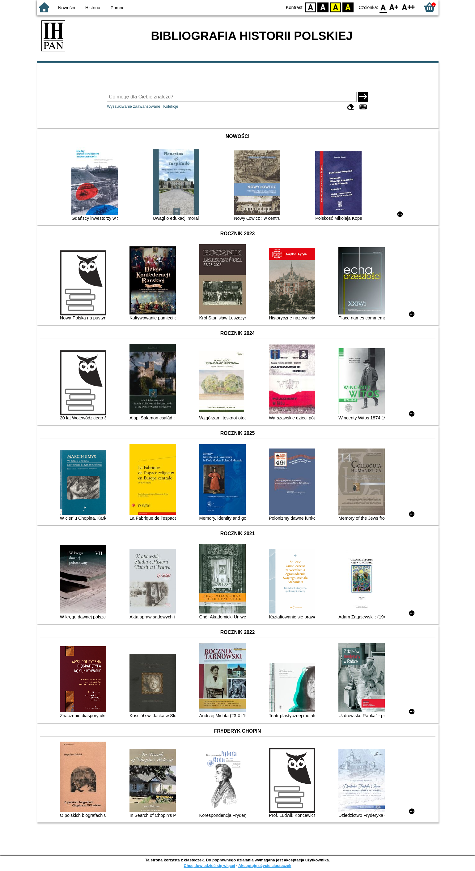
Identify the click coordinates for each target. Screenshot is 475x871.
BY (348, 7)
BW (323, 7)
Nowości (66, 7)
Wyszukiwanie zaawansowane (133, 106)
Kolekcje (170, 106)
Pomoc (118, 7)
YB (335, 7)
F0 (383, 7)
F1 (394, 7)
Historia (92, 7)
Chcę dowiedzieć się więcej (209, 865)
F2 (408, 7)
